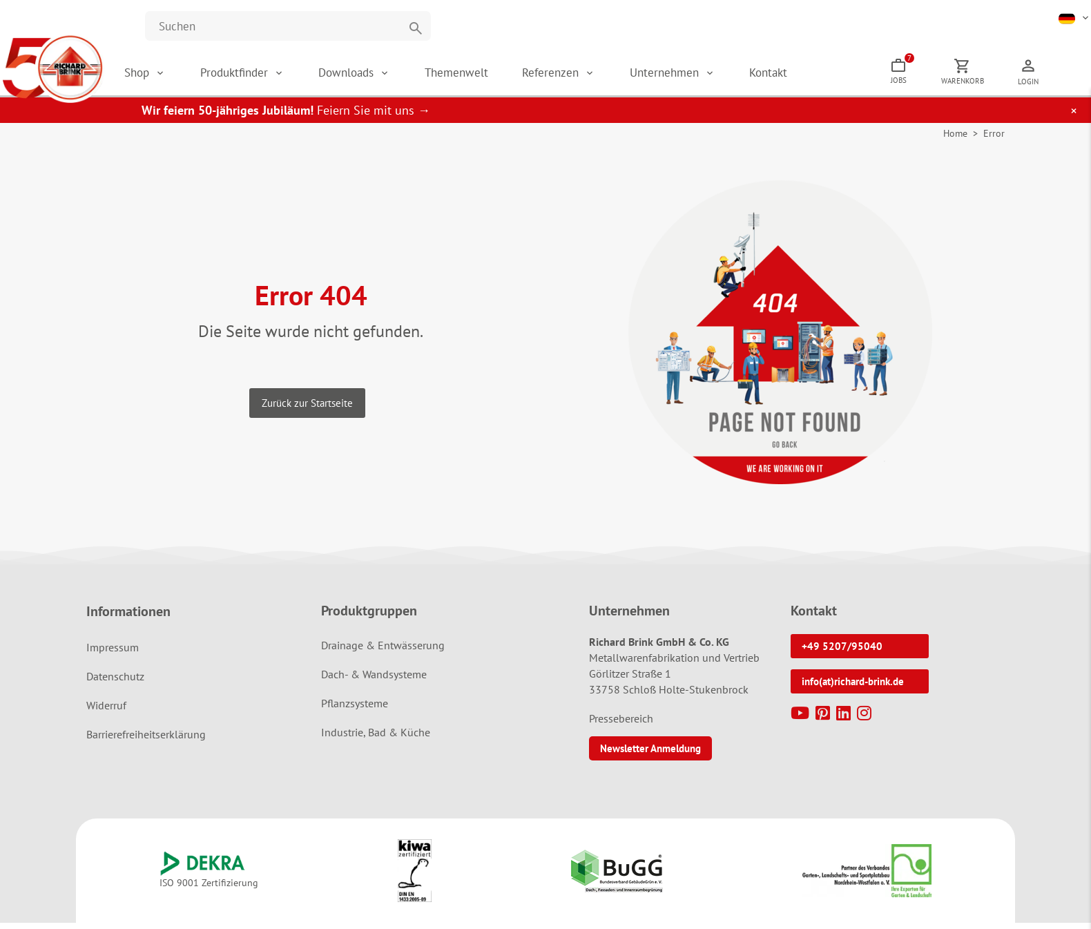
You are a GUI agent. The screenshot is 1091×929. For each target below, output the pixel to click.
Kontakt (808, 76)
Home (955, 140)
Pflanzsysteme (354, 710)
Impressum (112, 654)
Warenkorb (1002, 84)
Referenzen (592, 76)
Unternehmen (705, 76)
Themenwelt (496, 76)
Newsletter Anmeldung (650, 755)
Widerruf (106, 712)
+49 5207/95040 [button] (842, 653)
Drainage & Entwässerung (383, 652)
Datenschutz (115, 683)
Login (1068, 85)
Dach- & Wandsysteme (374, 681)
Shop (177, 76)
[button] (1075, 17)
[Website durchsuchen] (288, 26)
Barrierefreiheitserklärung (146, 741)
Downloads (387, 76)
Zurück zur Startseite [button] (307, 409)
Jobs (942, 72)
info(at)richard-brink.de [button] (853, 688)
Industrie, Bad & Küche (375, 739)
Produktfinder (275, 76)
